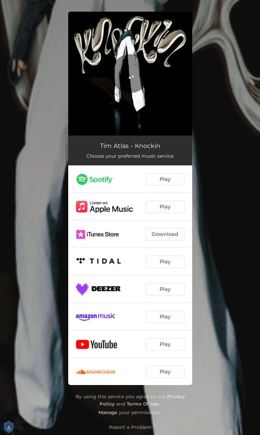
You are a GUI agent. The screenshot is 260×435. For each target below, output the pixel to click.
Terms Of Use (143, 404)
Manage (107, 412)
